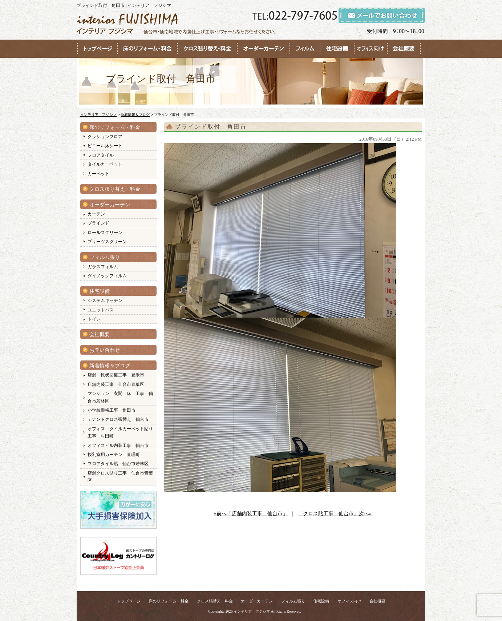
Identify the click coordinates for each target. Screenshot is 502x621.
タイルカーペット (105, 164)
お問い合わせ (104, 350)
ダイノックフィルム (107, 275)
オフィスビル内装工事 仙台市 (118, 445)
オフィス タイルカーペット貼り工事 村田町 (120, 432)
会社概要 (99, 334)
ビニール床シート (105, 145)
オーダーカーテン (109, 204)
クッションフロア (105, 136)
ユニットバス (101, 309)
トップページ (129, 601)
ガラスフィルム (103, 266)
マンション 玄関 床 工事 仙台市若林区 (120, 397)
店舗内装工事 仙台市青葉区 (116, 384)
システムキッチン (105, 300)
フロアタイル (101, 155)
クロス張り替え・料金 (114, 189)
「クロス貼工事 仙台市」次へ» (335, 513)
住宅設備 (99, 291)
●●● (97, 49)
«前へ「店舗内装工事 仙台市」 (251, 513)
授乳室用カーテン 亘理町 (114, 454)
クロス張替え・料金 (215, 601)
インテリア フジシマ (252, 611)
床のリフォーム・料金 (114, 127)
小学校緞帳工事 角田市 (111, 410)
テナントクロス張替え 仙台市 (118, 419)
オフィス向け (349, 601)
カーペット (98, 173)
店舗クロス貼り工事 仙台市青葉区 (120, 477)
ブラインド (98, 223)
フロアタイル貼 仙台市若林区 (118, 463)
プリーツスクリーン (107, 241)
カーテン (96, 214)
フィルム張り (104, 257)
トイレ (94, 319)
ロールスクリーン (105, 232)
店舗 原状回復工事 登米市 (116, 375)
